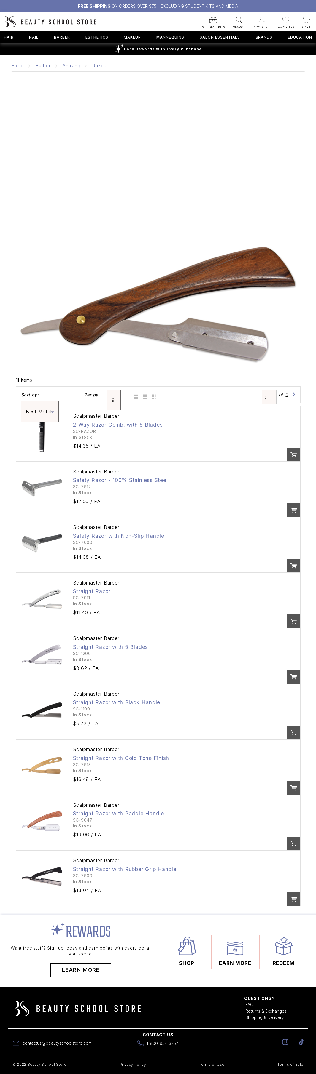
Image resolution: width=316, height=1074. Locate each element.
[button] (213, 20)
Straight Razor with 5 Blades (110, 647)
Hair (9, 37)
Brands (264, 37)
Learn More (81, 970)
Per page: (93, 394)
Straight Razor (92, 591)
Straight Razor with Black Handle (117, 702)
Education (300, 37)
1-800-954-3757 (162, 1043)
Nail (34, 37)
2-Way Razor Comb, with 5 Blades (118, 425)
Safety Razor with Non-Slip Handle (118, 536)
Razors (100, 65)
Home (17, 65)
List (144, 395)
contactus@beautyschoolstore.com (57, 1043)
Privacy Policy (133, 1064)
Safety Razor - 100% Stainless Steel (120, 480)
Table (152, 395)
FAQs (250, 1004)
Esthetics (97, 37)
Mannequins (170, 37)
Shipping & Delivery (264, 1017)
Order (293, 454)
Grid (135, 395)
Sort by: (30, 394)
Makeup (132, 37)
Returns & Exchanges (266, 1011)
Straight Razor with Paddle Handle (118, 813)
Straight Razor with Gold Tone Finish (121, 758)
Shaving (71, 65)
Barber (62, 37)
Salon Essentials (220, 37)
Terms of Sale (290, 1064)
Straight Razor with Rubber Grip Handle (125, 869)
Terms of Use (212, 1064)
